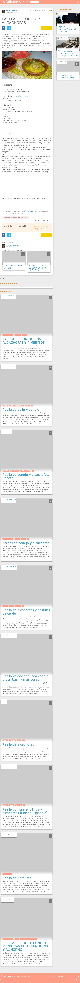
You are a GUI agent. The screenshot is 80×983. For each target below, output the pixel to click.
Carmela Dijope (63, 61)
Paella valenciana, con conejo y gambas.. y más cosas (25, 677)
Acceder (73, 2)
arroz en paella (14, 470)
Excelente (36, 226)
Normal (42, 228)
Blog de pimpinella (11, 10)
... (32, 405)
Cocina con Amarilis (11, 834)
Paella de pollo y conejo (20, 409)
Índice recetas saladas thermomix (28, 938)
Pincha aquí (24, 217)
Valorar (50, 12)
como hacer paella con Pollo (17, 405)
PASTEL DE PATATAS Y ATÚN (13, 266)
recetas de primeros (11, 278)
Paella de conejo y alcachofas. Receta (25, 476)
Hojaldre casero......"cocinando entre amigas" (67, 29)
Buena (35, 228)
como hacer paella (25, 470)
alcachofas (17, 335)
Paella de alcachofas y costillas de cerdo (26, 611)
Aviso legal (61, 976)
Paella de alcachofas (18, 744)
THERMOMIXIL (9, 899)
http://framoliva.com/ (22, 96)
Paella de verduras (16, 878)
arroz (19, 740)
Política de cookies (74, 979)
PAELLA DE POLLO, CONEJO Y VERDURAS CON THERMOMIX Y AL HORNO (25, 946)
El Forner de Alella (10, 366)
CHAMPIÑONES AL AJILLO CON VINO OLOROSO (37, 267)
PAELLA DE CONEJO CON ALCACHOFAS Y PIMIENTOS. (24, 340)
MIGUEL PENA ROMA (11, 566)
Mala (47, 228)
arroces (17, 538)
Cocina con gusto (63, 13)
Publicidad (76, 976)
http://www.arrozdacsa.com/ (19, 94)
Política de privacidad (50, 976)
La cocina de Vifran (11, 499)
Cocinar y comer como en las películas (67, 76)
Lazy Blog (8, 431)
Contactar (68, 976)
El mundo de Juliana (64, 37)
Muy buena (45, 226)
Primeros (5, 405)
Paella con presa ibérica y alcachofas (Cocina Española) (24, 811)
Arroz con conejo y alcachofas (25, 543)
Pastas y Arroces (7, 873)
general (5, 740)
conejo (24, 335)
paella (27, 405)
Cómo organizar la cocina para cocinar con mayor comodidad (68, 53)
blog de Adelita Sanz (11, 634)
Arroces (5, 805)
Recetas (11, 805)
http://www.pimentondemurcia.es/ (14, 114)
